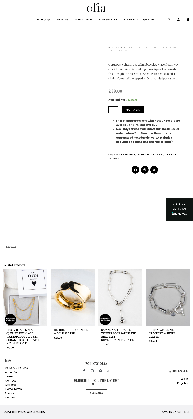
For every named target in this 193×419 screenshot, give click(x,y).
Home (111, 47)
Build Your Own (108, 20)
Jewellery (63, 20)
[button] (179, 209)
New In (132, 154)
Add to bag (133, 109)
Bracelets (120, 47)
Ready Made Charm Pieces (149, 154)
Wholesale (149, 20)
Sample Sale (131, 20)
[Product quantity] (113, 109)
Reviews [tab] (11, 247)
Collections (43, 20)
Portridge (183, 412)
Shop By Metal (83, 20)
